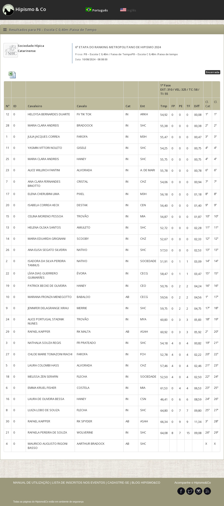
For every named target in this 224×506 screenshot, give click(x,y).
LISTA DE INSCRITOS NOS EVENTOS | (79, 482)
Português (97, 10)
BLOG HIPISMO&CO (146, 482)
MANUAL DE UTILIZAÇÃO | (32, 482)
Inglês (128, 10)
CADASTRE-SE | (120, 482)
